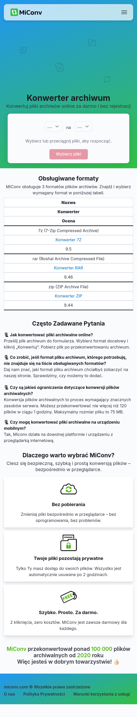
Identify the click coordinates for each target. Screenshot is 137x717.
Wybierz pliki (68, 154)
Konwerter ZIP (68, 295)
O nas (9, 694)
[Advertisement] (68, 63)
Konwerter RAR (68, 267)
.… (49, 126)
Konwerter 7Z (69, 239)
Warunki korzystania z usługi (101, 694)
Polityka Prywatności (44, 694)
